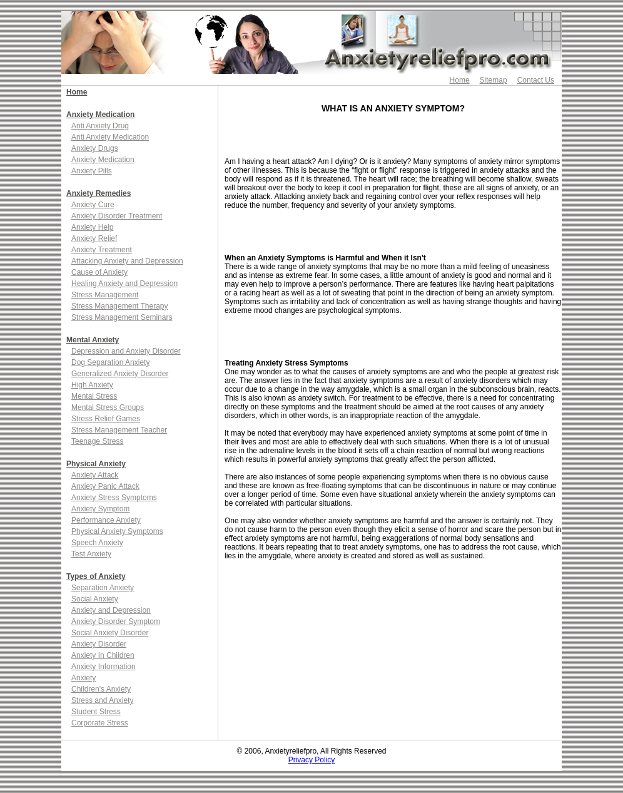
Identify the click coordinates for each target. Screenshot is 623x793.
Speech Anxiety (97, 542)
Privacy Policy (311, 759)
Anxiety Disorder (98, 644)
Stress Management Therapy (119, 306)
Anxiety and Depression (111, 610)
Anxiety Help (92, 227)
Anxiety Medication (100, 114)
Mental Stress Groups (107, 407)
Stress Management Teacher (119, 430)
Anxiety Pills (91, 170)
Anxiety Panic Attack (105, 486)
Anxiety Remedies (98, 193)
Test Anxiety (91, 554)
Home (460, 80)
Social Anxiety (94, 599)
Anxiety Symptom (100, 508)
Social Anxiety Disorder (109, 632)
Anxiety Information (103, 666)
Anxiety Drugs (94, 148)
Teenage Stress (97, 441)
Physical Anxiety (96, 463)
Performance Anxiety (106, 520)
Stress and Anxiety (102, 700)
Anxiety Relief (94, 238)
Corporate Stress (99, 723)
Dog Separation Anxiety (110, 362)
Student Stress (96, 711)
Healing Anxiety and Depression (124, 283)
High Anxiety (92, 385)
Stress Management (104, 294)
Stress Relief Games (105, 418)
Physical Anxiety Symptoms (117, 531)
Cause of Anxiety (99, 272)
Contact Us (535, 80)
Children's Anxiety (101, 689)
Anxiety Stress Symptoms (114, 497)
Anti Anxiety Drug (100, 125)
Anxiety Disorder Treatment (116, 216)
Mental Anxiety (92, 339)
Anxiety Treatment (101, 249)
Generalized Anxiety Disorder (119, 373)
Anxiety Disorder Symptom (115, 621)
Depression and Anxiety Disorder (126, 351)
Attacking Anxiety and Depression (127, 261)
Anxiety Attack (94, 475)
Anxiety (83, 677)
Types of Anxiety (96, 576)
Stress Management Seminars (121, 317)
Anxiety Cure (92, 204)
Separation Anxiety (102, 587)
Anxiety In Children (102, 655)
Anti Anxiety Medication (110, 137)
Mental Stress (94, 396)
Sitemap (493, 80)
